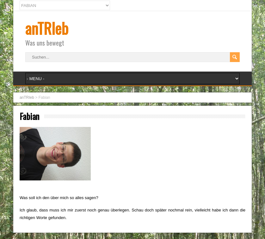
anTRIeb (46, 28)
